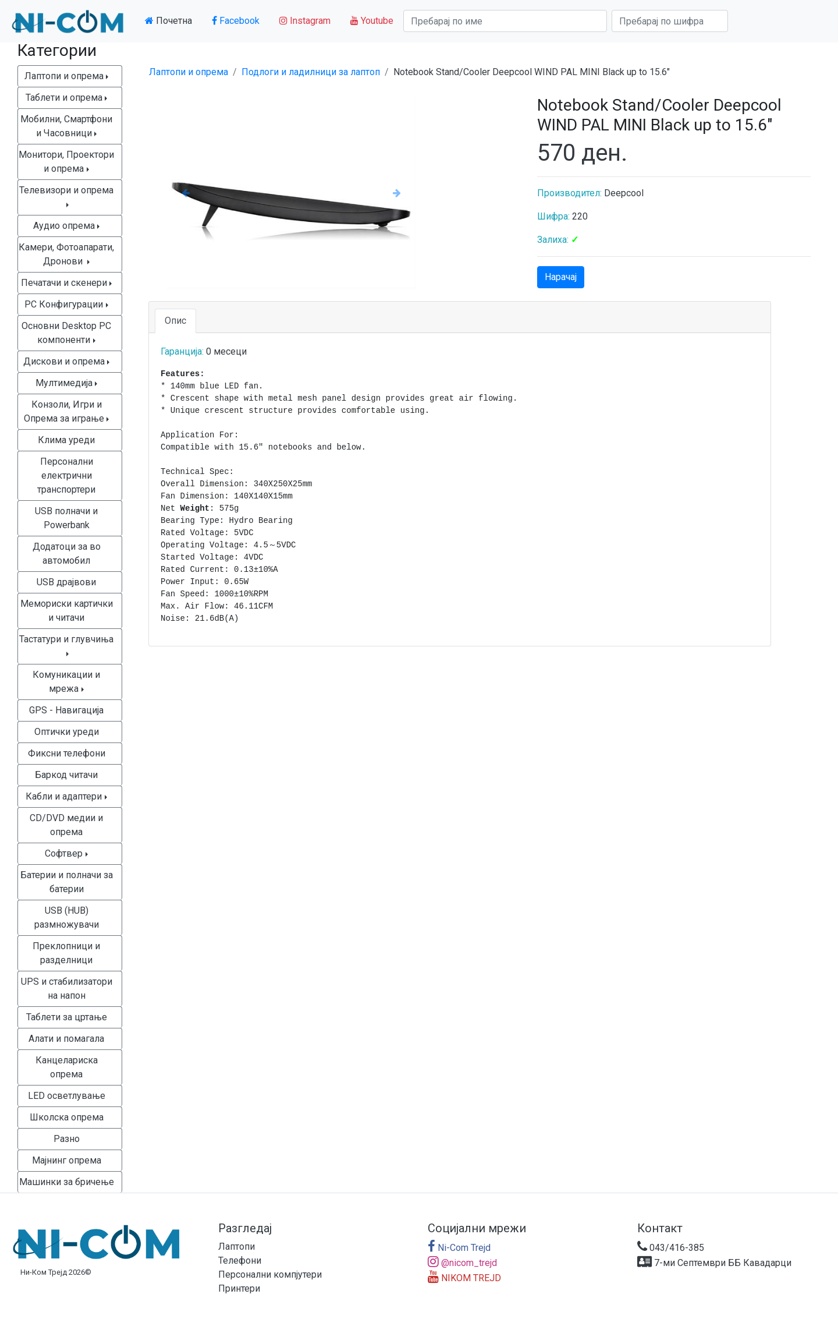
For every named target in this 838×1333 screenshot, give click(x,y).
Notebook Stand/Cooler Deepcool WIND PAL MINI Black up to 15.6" (531, 71)
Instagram (305, 20)
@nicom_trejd (462, 1262)
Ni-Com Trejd (459, 1247)
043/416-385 (670, 1247)
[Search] (505, 21)
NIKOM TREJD (464, 1278)
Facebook (236, 20)
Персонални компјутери (270, 1274)
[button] (185, 192)
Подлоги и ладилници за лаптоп (311, 71)
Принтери (239, 1288)
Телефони (239, 1260)
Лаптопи (236, 1246)
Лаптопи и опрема (188, 71)
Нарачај (561, 276)
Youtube (371, 20)
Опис (175, 320)
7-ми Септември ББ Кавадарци (714, 1262)
